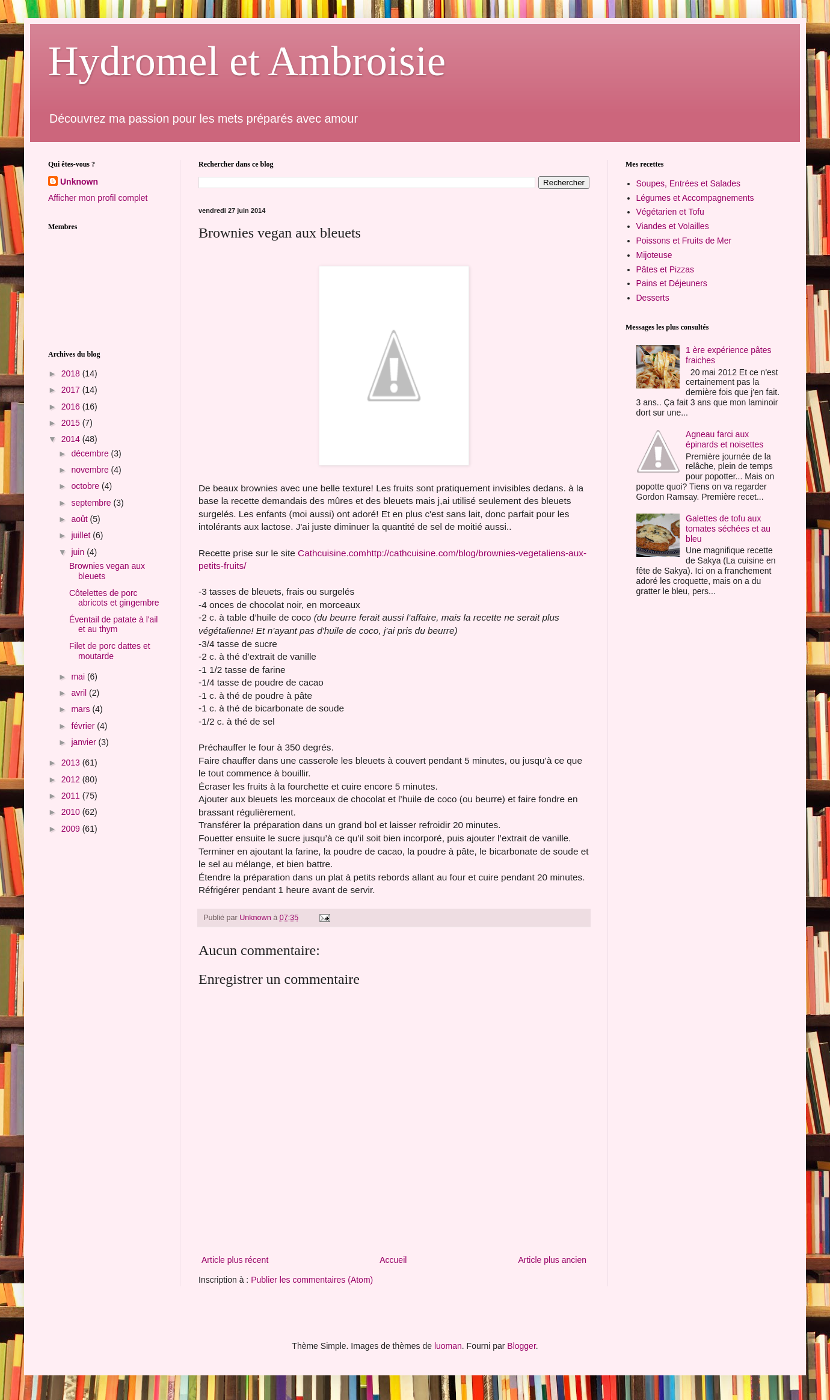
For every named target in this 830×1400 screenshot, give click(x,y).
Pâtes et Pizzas (665, 269)
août (80, 519)
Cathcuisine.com (332, 553)
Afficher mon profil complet (97, 198)
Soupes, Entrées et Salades (688, 183)
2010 (71, 812)
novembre (91, 469)
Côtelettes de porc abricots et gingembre (114, 598)
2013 (71, 762)
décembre (91, 453)
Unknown (79, 181)
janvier (84, 742)
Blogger (521, 1346)
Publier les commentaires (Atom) (312, 1280)
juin (79, 552)
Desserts (652, 297)
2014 (71, 439)
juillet (82, 535)
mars (81, 709)
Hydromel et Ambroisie (247, 61)
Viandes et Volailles (672, 226)
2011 (71, 795)
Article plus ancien (552, 1260)
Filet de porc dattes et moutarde (109, 651)
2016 (71, 406)
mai (79, 676)
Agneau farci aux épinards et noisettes (724, 439)
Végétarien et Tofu (670, 211)
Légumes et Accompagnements (695, 198)
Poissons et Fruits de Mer (684, 240)
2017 (71, 390)
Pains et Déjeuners (671, 283)
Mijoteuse (654, 255)
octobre (86, 486)
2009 (71, 829)
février (84, 726)
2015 (71, 423)
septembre (92, 503)
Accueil (393, 1260)
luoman (448, 1346)
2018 (71, 373)
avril (80, 693)
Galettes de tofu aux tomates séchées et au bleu (728, 529)
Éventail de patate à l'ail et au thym (113, 624)
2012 (71, 779)
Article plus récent (234, 1260)
